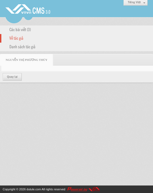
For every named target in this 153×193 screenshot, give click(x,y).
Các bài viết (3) (20, 29)
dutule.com (34, 189)
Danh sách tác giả (22, 46)
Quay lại (12, 76)
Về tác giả (16, 38)
